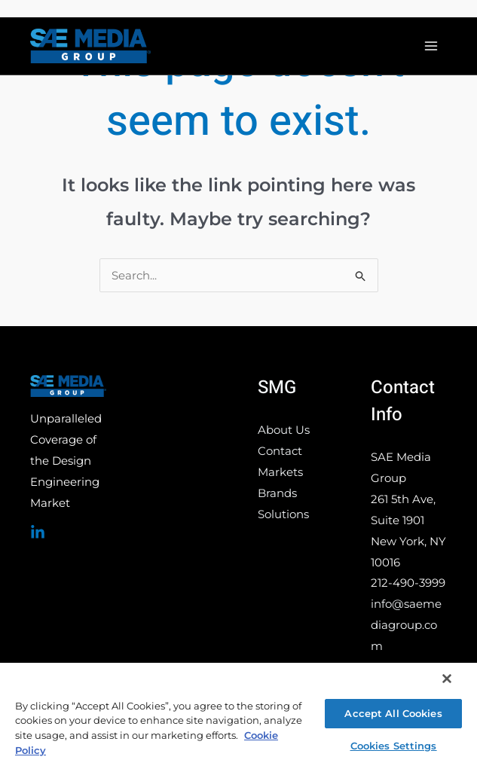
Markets (280, 472)
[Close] (446, 678)
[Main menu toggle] (431, 46)
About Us (284, 430)
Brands (277, 493)
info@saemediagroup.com (406, 625)
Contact (280, 451)
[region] (238, 716)
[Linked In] (37, 532)
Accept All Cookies (393, 713)
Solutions (283, 514)
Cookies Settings (393, 746)
